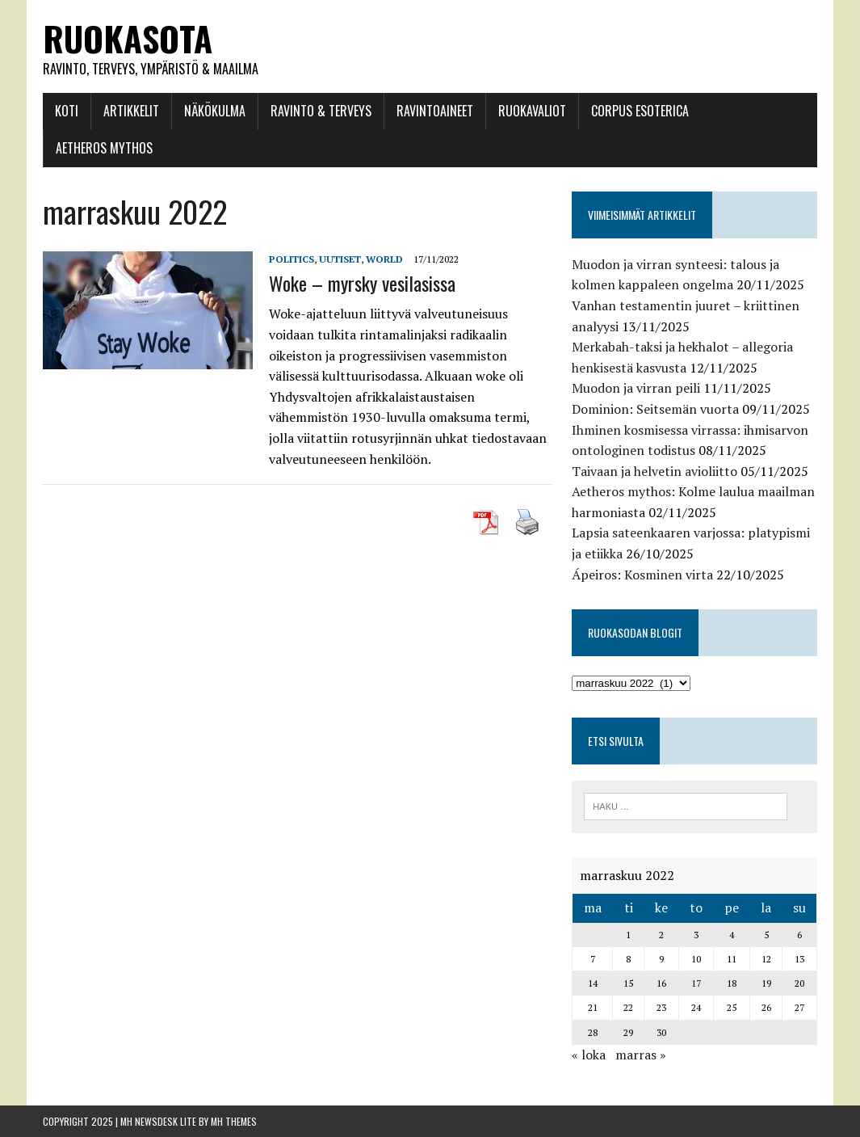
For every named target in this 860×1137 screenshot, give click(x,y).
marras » (640, 1054)
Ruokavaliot (532, 110)
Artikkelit (131, 110)
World (384, 259)
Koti (66, 110)
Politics (291, 259)
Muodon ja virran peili (636, 388)
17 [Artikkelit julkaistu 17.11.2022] (696, 983)
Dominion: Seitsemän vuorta (655, 409)
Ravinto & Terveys (321, 110)
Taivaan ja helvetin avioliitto (654, 471)
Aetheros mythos (104, 148)
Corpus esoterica (640, 110)
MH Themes (234, 1121)
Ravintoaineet (434, 110)
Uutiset (340, 259)
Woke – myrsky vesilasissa (362, 282)
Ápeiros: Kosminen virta (642, 574)
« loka (589, 1054)
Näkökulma (214, 110)
